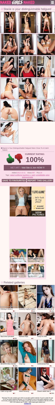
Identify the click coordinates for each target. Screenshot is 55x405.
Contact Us (27, 403)
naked (12, 175)
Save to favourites (14, 180)
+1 (10, 158)
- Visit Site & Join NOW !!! (27, 167)
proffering (18, 175)
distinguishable (27, 177)
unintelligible (40, 175)
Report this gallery (40, 180)
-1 (19, 158)
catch (33, 175)
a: (30, 175)
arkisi (48, 175)
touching (26, 175)
